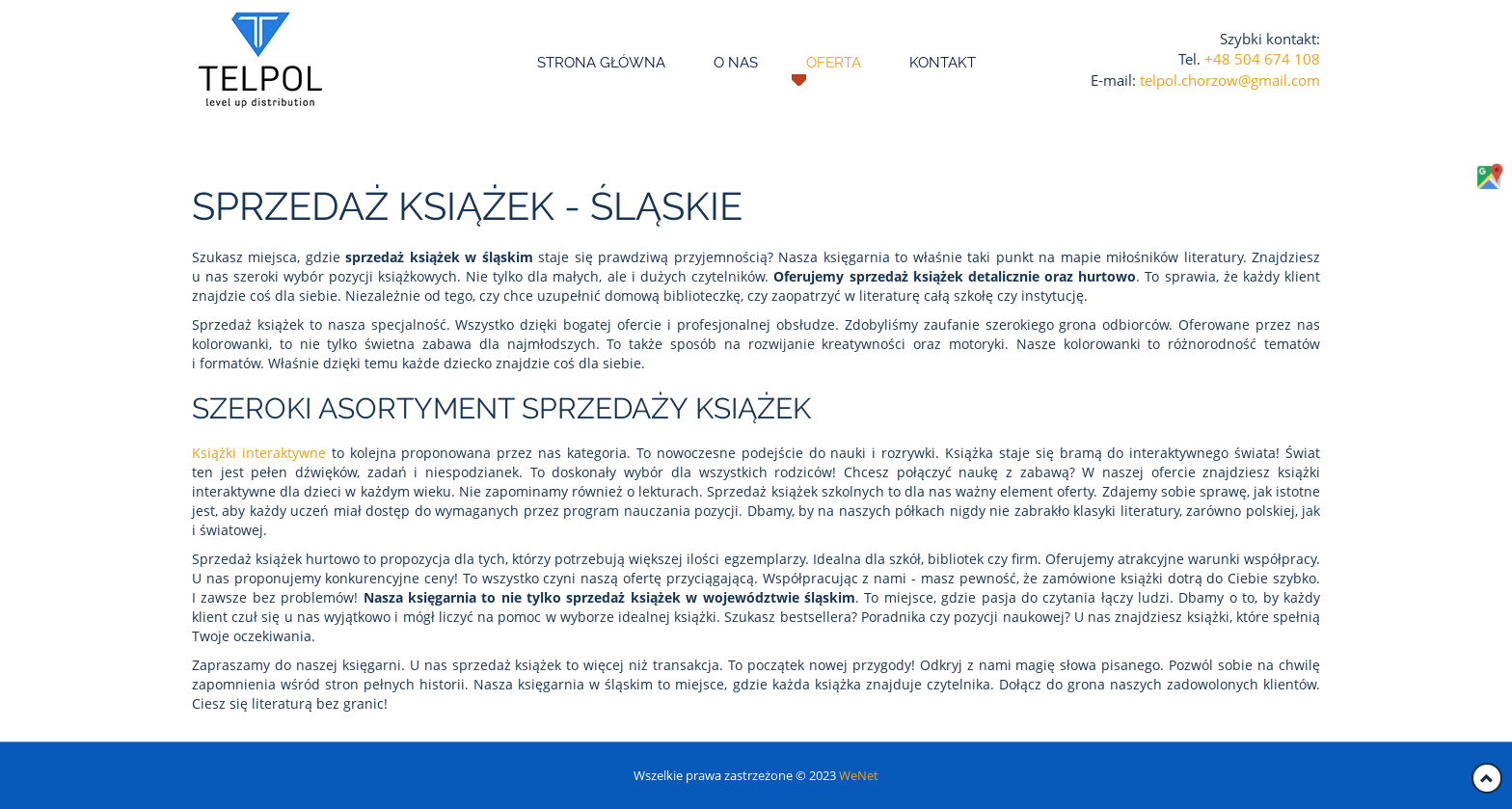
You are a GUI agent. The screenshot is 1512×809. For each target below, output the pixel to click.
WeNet (858, 775)
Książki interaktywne (259, 453)
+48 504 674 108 (1262, 58)
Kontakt (942, 62)
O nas (736, 62)
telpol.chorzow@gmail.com (1230, 80)
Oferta (833, 62)
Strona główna (601, 62)
